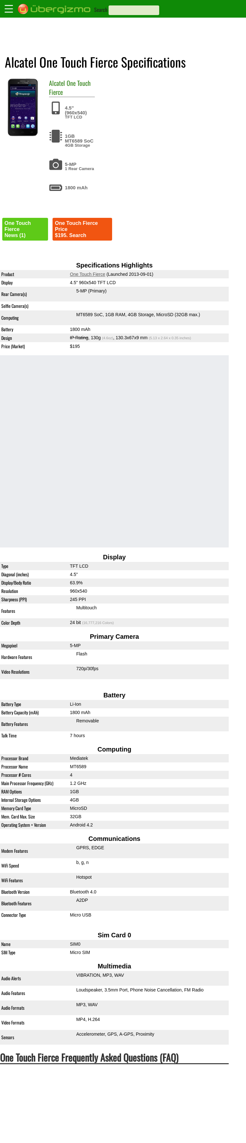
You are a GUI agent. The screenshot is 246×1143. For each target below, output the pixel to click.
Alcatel (57, 83)
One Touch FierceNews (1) (17, 229)
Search (100, 9)
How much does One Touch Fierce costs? (59, 1084)
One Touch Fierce (70, 87)
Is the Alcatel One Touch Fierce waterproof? (62, 1119)
